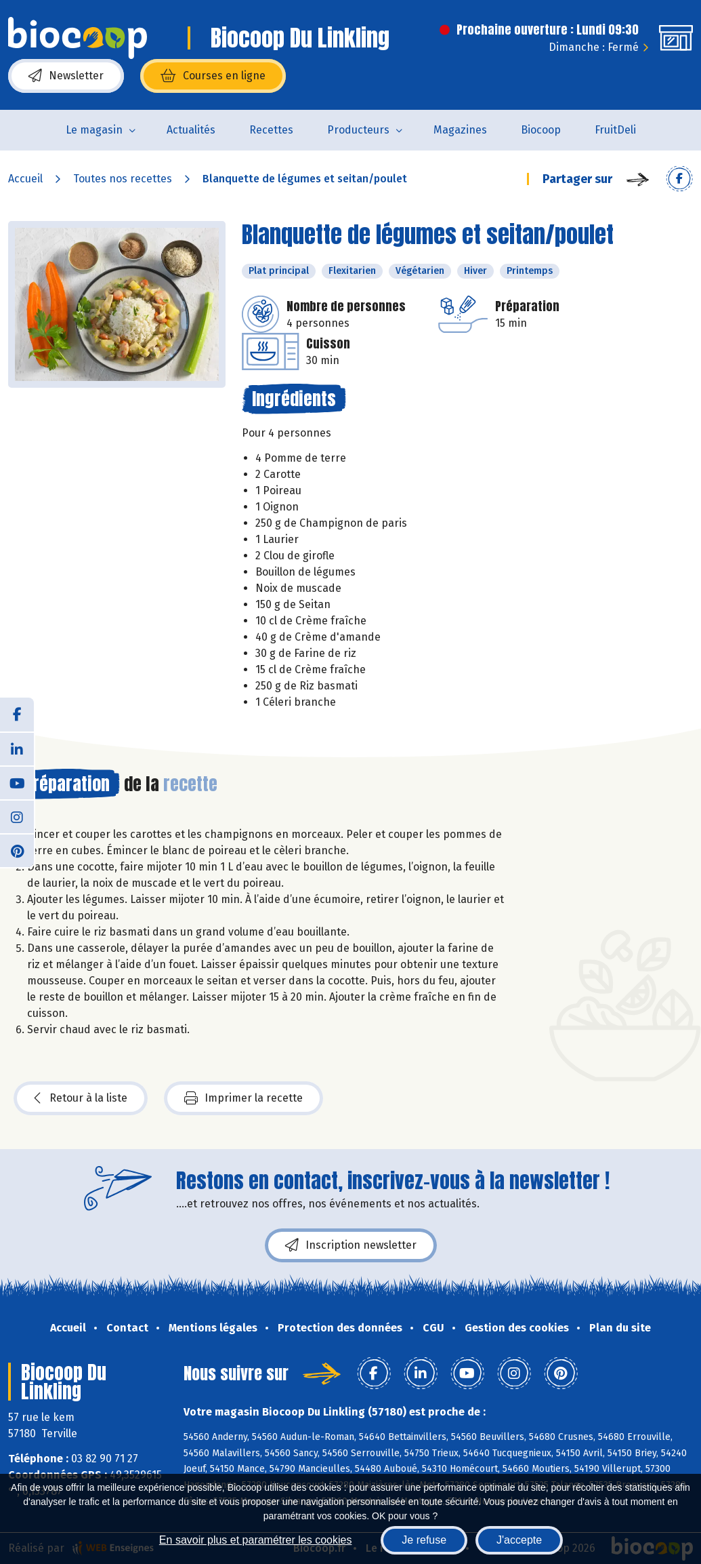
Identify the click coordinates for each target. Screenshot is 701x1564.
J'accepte (519, 1540)
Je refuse (424, 1540)
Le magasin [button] (94, 129)
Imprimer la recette (243, 1098)
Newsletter (66, 76)
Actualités (191, 129)
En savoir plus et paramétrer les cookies (255, 1540)
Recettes (271, 129)
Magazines (460, 129)
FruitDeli (615, 129)
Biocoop (541, 129)
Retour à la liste (80, 1098)
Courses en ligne (213, 76)
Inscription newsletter (351, 1245)
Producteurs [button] (358, 129)
